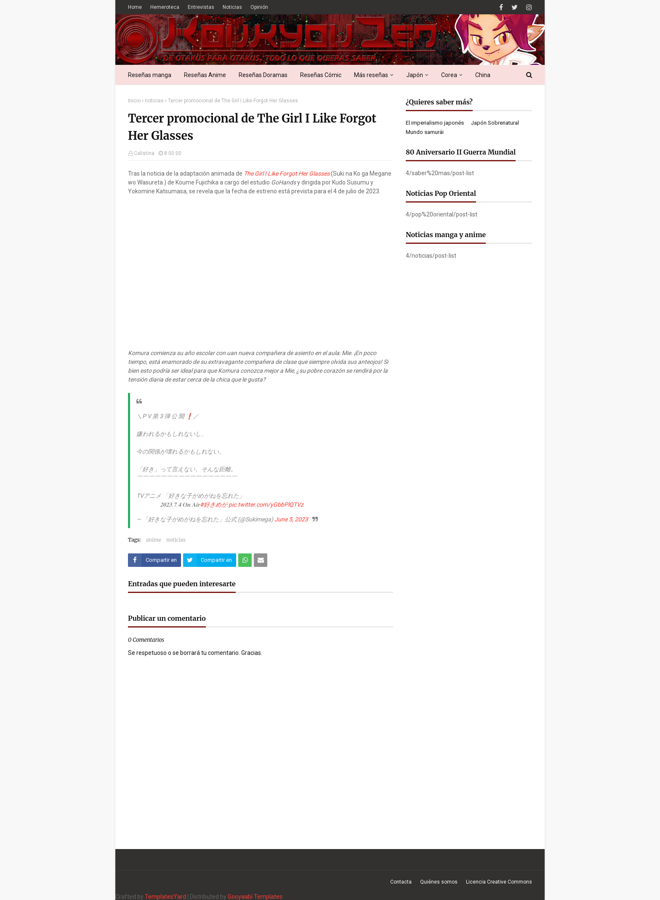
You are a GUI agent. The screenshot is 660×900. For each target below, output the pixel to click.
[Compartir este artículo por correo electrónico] (260, 560)
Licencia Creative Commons (499, 882)
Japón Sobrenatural (495, 123)
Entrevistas (201, 7)
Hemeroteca (164, 7)
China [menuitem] (482, 75)
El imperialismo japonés (435, 123)
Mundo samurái (425, 132)
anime (153, 540)
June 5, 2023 (291, 519)
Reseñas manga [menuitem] (149, 75)
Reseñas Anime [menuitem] (205, 75)
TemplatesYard (165, 896)
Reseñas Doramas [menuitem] (263, 75)
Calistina (144, 153)
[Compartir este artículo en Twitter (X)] (209, 560)
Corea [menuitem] (449, 75)
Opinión (259, 7)
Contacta (401, 882)
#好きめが (213, 504)
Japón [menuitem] (414, 75)
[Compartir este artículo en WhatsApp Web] (245, 560)
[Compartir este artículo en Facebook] (154, 560)
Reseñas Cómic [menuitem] (320, 75)
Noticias (232, 7)
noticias (154, 101)
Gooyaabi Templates (255, 896)
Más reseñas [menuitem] (371, 75)
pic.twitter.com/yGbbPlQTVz (266, 504)
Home (135, 7)
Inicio (134, 101)
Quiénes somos (439, 882)
